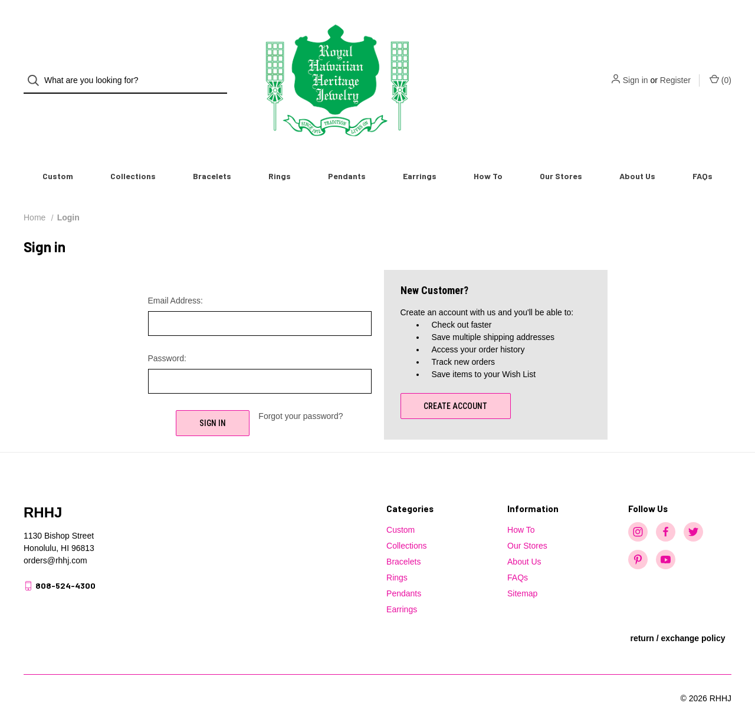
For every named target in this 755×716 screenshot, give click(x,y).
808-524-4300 (65, 566)
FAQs (702, 156)
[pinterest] (638, 540)
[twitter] (693, 512)
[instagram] (638, 512)
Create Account (455, 386)
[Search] (37, 71)
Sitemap (522, 574)
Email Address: (175, 281)
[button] (677, 634)
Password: (167, 339)
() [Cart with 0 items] (720, 70)
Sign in (635, 70)
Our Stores (561, 156)
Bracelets (212, 156)
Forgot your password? (300, 396)
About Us (637, 156)
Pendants (347, 156)
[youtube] (666, 540)
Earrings (419, 156)
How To (488, 156)
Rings (279, 156)
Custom (57, 156)
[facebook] (666, 512)
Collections (133, 156)
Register (675, 70)
